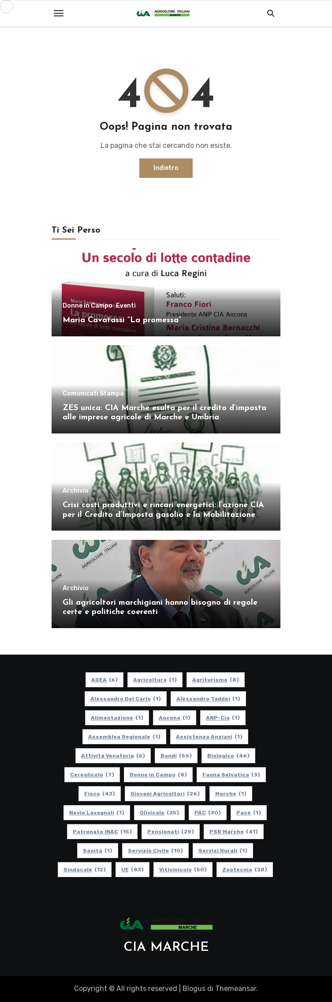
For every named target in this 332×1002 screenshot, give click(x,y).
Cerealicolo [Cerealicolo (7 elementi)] (92, 774)
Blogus (194, 988)
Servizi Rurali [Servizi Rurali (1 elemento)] (222, 850)
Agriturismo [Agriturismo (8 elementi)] (215, 679)
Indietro (166, 168)
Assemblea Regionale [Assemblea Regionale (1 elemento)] (124, 736)
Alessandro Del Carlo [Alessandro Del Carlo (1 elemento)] (125, 698)
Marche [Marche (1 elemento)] (230, 793)
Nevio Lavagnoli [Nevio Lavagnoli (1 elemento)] (96, 812)
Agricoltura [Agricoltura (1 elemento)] (155, 679)
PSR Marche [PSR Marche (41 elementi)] (233, 831)
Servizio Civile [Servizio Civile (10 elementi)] (155, 850)
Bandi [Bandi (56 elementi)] (175, 755)
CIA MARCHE (166, 947)
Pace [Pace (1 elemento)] (248, 812)
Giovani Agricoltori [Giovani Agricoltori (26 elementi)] (164, 793)
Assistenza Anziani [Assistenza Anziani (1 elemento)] (208, 736)
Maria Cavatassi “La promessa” (122, 320)
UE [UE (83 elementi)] (132, 869)
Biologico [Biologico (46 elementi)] (228, 755)
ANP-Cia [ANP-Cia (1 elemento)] (222, 717)
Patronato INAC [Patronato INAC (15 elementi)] (101, 831)
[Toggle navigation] (59, 13)
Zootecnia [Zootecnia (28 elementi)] (244, 869)
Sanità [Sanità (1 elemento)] (97, 850)
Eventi (126, 306)
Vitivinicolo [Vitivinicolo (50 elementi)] (182, 869)
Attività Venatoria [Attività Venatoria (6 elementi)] (113, 755)
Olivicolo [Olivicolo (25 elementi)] (159, 812)
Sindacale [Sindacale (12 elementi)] (84, 869)
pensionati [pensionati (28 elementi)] (170, 831)
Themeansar (235, 988)
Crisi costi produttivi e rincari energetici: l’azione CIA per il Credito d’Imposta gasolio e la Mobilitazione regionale (163, 514)
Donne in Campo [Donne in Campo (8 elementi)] (158, 774)
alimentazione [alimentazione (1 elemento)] (116, 717)
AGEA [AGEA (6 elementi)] (104, 679)
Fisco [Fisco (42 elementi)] (99, 793)
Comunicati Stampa (93, 394)
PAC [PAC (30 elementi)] (207, 812)
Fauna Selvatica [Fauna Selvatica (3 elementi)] (231, 774)
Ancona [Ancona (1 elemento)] (174, 717)
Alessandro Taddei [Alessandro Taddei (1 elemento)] (208, 698)
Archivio (76, 491)
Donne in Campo (87, 306)
